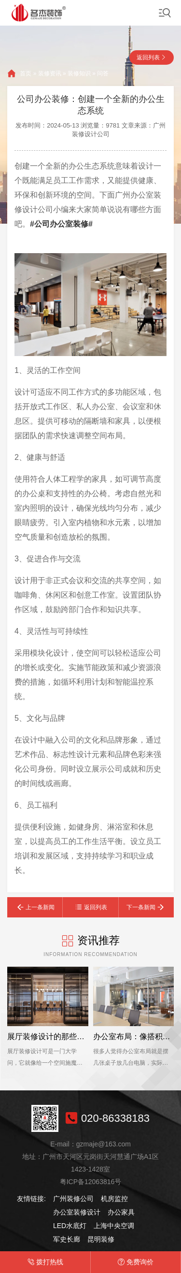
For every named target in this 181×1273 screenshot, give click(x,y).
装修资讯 (49, 73)
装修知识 (79, 73)
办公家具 (121, 1212)
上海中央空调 (114, 1226)
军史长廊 (66, 1239)
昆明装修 (100, 1239)
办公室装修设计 (76, 1212)
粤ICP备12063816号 (91, 1182)
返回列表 (148, 57)
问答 (103, 73)
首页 (25, 73)
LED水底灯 (69, 1226)
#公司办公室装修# (61, 224)
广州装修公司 (73, 1198)
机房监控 (114, 1198)
